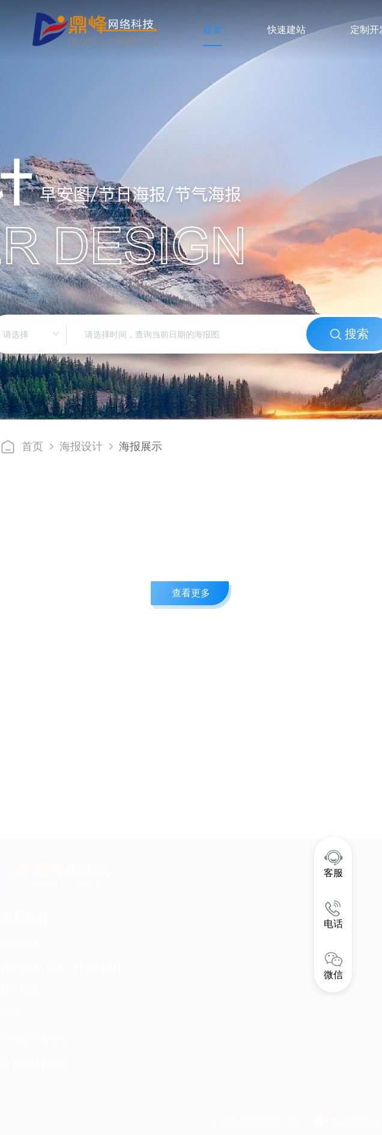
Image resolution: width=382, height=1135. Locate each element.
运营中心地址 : (37, 1032)
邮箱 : (12, 1006)
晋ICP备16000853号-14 (254, 1116)
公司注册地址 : (37, 1059)
